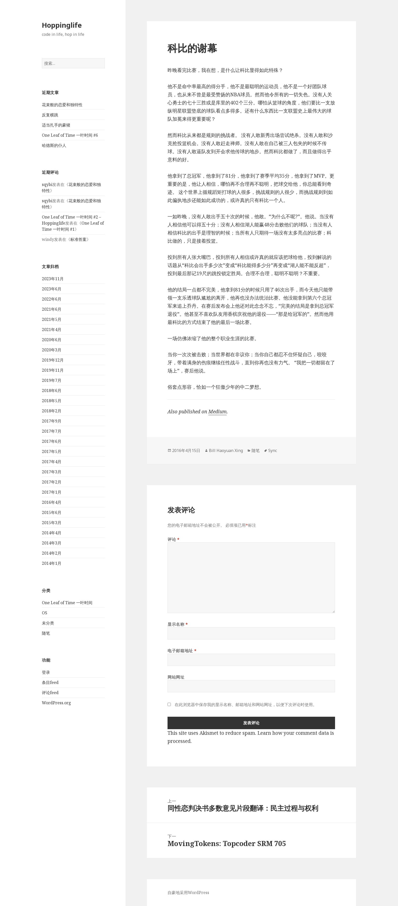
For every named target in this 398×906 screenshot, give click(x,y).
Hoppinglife (62, 25)
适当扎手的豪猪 (56, 125)
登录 (46, 672)
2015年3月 (51, 522)
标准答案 (78, 239)
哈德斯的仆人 (54, 145)
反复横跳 (50, 115)
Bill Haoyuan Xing (226, 450)
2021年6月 (51, 309)
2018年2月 (51, 411)
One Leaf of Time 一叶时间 (67, 602)
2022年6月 (51, 299)
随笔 (46, 633)
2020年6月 (51, 339)
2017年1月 (51, 492)
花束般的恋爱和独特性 (62, 104)
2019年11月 (53, 370)
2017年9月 (51, 421)
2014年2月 (51, 553)
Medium (217, 411)
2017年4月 (51, 461)
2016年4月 (51, 502)
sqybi (47, 184)
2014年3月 (51, 543)
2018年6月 (51, 390)
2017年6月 (51, 441)
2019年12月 (53, 360)
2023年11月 (53, 279)
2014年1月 (51, 563)
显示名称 (178, 624)
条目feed (50, 682)
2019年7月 (51, 380)
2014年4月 (51, 533)
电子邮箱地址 (182, 650)
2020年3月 (51, 350)
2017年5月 (51, 451)
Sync (272, 450)
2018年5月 (51, 400)
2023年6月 (51, 289)
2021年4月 (51, 329)
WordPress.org (56, 703)
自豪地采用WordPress (188, 892)
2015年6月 (51, 512)
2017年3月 (51, 472)
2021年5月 (51, 319)
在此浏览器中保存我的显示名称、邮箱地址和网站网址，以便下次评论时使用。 (246, 704)
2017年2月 (51, 482)
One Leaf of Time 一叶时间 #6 (70, 135)
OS (44, 613)
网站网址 (176, 677)
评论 (174, 539)
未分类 (48, 623)
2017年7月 (51, 431)
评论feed (50, 692)
